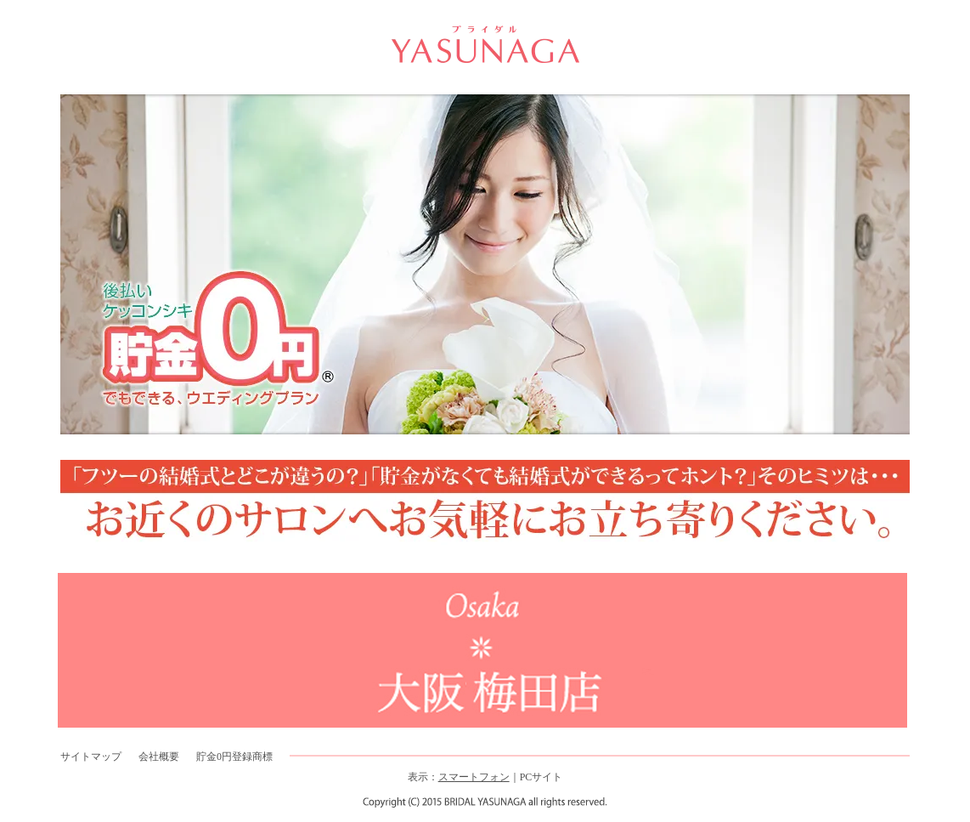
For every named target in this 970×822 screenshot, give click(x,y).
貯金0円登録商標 (234, 756)
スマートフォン (474, 777)
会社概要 (158, 756)
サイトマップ (90, 756)
